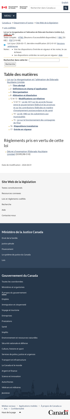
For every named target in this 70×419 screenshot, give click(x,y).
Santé (4, 326)
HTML (20, 37)
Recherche (6, 204)
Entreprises (7, 315)
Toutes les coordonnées (12, 281)
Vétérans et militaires (11, 387)
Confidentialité (17, 408)
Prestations (7, 321)
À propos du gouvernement (14, 292)
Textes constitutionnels (12, 188)
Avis (5, 408)
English (65, 2)
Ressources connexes (11, 193)
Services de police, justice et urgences (18, 354)
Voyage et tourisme (10, 310)
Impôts (5, 332)
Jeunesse (6, 393)
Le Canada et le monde (12, 365)
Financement (7, 249)
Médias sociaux (8, 406)
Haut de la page (11, 412)
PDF (11, 40)
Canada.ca (6, 22)
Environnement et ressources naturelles (20, 337)
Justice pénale (8, 243)
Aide (60, 55)
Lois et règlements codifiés (14, 199)
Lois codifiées (10, 28)
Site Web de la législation (47, 22)
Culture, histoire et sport (13, 349)
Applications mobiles (28, 406)
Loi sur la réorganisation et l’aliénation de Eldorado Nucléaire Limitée (32, 81)
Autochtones (7, 382)
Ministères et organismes (13, 287)
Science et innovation (11, 376)
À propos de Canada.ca (51, 406)
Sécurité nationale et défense (15, 343)
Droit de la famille (10, 238)
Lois (3, 260)
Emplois (5, 299)
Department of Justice (23, 22)
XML (60, 37)
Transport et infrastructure (14, 360)
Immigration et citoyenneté (14, 304)
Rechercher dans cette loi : (16, 60)
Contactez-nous (9, 215)
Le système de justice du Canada (16, 254)
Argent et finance (9, 371)
